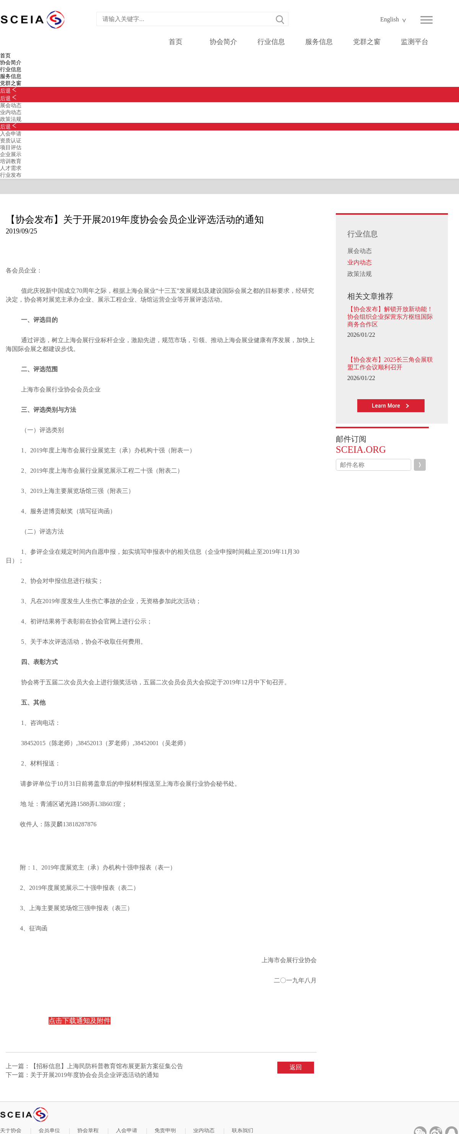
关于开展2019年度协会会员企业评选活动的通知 (94, 1075)
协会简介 (223, 42)
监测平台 (414, 42)
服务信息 (319, 42)
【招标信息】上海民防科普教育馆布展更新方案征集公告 (106, 1066)
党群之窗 (367, 42)
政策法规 (359, 274)
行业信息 (271, 42)
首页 (175, 42)
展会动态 (359, 251)
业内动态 (359, 262)
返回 (296, 1067)
